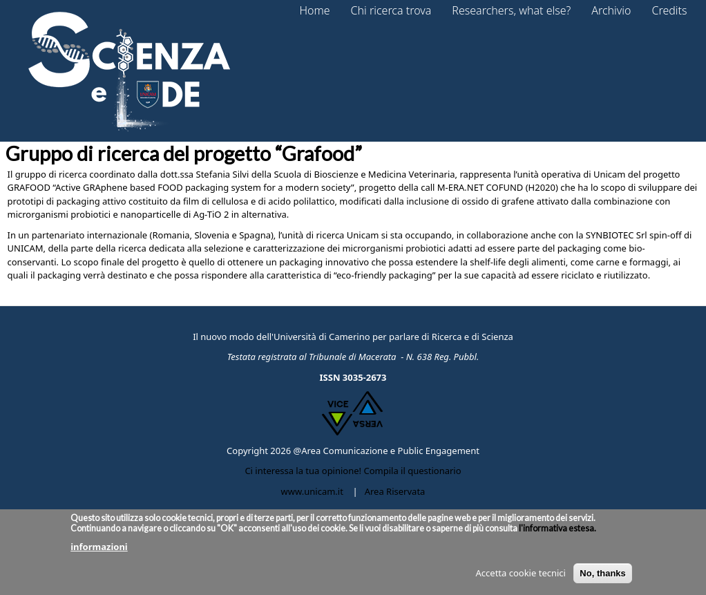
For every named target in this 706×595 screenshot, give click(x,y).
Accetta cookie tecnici (521, 578)
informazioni (99, 553)
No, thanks (602, 579)
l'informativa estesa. (556, 534)
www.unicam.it (312, 491)
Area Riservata (395, 491)
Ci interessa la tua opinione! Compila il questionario (353, 470)
